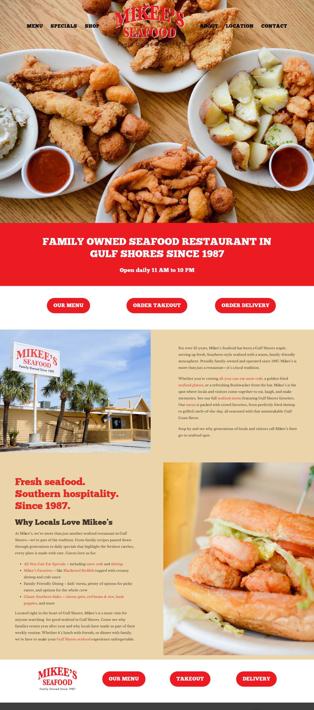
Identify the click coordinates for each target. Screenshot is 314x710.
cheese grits (75, 597)
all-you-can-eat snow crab (241, 378)
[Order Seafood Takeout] (157, 305)
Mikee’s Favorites (38, 570)
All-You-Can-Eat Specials (45, 564)
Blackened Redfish (78, 570)
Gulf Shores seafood (73, 639)
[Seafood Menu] (68, 305)
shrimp (117, 564)
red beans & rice (100, 597)
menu (191, 405)
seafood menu (229, 398)
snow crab (94, 564)
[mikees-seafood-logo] (57, 668)
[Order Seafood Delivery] (245, 305)
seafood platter (190, 385)
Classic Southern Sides (42, 597)
